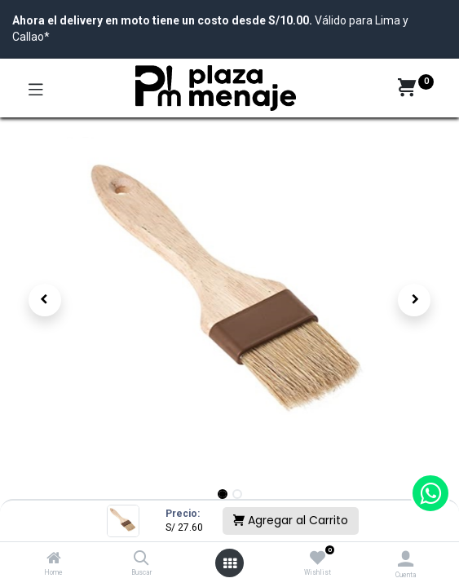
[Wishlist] (317, 558)
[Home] (53, 559)
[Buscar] (141, 559)
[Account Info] (405, 558)
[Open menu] (229, 563)
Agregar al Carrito (290, 520)
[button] (44, 300)
